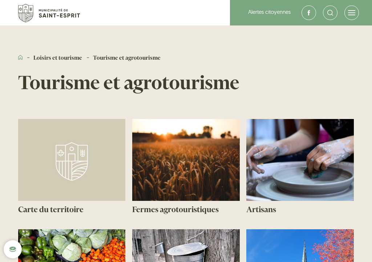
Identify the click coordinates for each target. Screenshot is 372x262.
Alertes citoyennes (269, 12)
